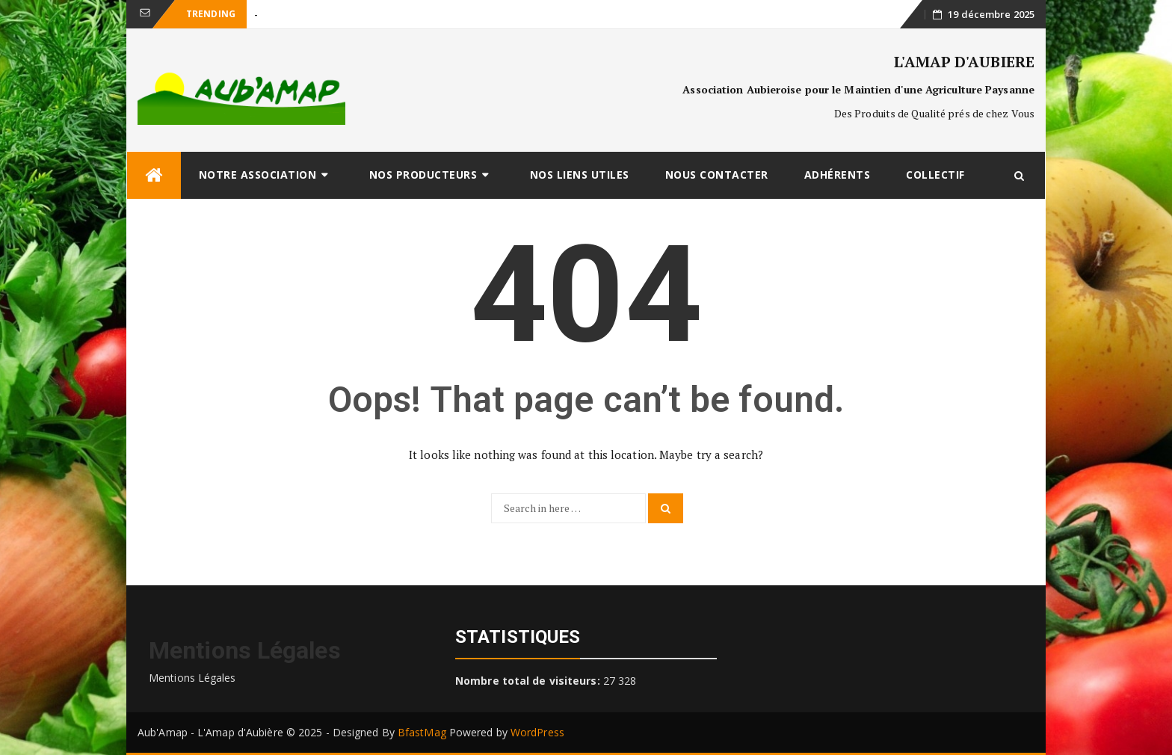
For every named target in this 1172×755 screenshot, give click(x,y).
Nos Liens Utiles (579, 174)
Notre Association (258, 174)
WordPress (537, 732)
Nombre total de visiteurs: (529, 681)
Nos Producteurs (423, 174)
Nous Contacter (716, 174)
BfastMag (422, 732)
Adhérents (837, 174)
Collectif (935, 174)
